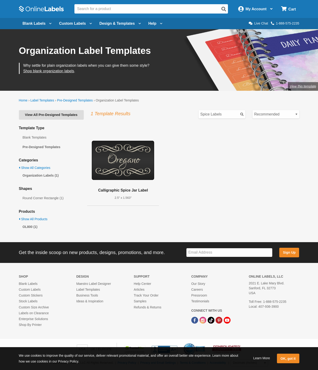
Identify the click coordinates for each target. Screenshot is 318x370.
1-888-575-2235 (285, 23)
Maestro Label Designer (93, 284)
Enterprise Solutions (33, 319)
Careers (197, 289)
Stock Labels (28, 301)
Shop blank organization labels (48, 71)
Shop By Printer (30, 325)
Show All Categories (34, 168)
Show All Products (33, 219)
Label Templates (42, 100)
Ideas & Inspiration (89, 301)
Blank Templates (34, 137)
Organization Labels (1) (41, 175)
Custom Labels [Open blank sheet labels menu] (75, 23)
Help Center (142, 284)
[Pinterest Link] (219, 320)
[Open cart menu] (288, 9)
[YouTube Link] (227, 320)
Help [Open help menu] (155, 23)
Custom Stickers (31, 295)
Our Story (198, 284)
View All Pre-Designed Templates (51, 115)
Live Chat (258, 23)
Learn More (261, 358)
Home (23, 100)
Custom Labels (30, 289)
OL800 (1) (30, 227)
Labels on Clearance (34, 313)
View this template (303, 86)
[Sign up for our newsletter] (229, 252)
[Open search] (224, 9)
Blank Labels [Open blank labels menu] (37, 23)
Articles (139, 289)
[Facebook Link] (195, 320)
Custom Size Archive (34, 307)
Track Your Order (146, 295)
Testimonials (200, 301)
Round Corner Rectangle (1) (43, 198)
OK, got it (288, 358)
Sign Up (289, 252)
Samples (140, 301)
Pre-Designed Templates (75, 100)
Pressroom (199, 295)
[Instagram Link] (203, 320)
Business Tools (87, 295)
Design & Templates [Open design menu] (120, 23)
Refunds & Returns (147, 307)
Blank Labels (28, 284)
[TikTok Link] (211, 320)
